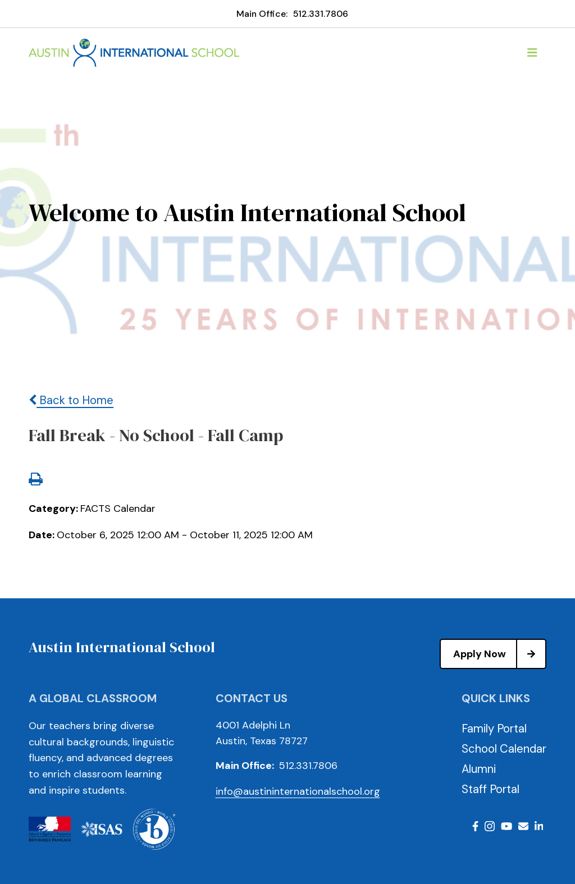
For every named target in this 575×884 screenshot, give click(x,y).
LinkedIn (539, 826)
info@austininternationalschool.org (298, 791)
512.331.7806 (320, 14)
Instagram (490, 826)
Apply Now (499, 654)
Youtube (506, 826)
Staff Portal (490, 789)
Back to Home (71, 400)
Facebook (475, 826)
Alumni (479, 769)
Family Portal (494, 728)
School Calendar (504, 748)
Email (523, 826)
